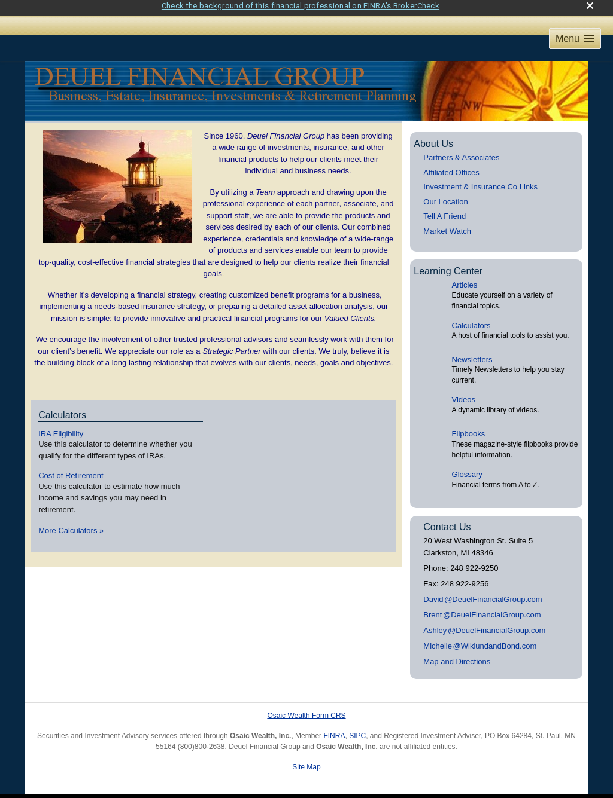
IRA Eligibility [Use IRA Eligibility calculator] (60, 427)
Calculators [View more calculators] (62, 409)
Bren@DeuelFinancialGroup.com (482, 608)
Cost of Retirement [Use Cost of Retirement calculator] (70, 469)
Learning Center (448, 264)
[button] (575, 32)
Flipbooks (468, 427)
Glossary (467, 468)
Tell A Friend (444, 210)
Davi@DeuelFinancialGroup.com (482, 593)
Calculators (471, 319)
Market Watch (447, 225)
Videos (464, 393)
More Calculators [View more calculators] (71, 524)
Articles (465, 278)
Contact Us (447, 521)
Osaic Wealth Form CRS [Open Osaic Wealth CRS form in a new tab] (306, 709)
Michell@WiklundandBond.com (479, 639)
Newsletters (472, 353)
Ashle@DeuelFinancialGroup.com (484, 624)
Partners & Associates (461, 151)
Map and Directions (456, 655)
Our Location (445, 195)
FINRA (334, 730)
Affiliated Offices (451, 166)
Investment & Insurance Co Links (480, 180)
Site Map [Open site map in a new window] (306, 761)
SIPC (357, 730)
